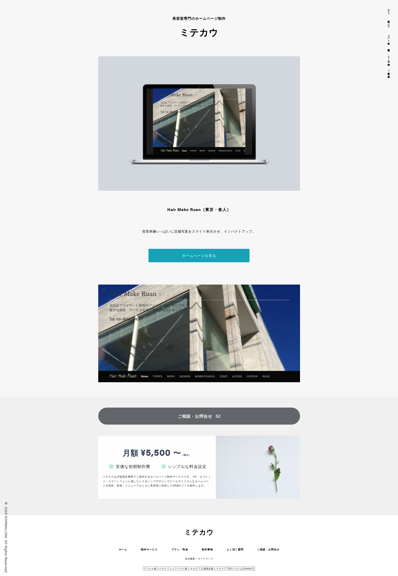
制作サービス (149, 549)
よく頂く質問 (235, 549)
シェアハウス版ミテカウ (184, 568)
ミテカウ (199, 532)
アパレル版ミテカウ (155, 568)
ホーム (123, 549)
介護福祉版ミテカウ (212, 568)
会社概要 (190, 558)
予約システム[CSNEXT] (240, 568)
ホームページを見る (199, 255)
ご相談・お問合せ (199, 416)
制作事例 (207, 549)
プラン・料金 (179, 549)
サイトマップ (205, 558)
